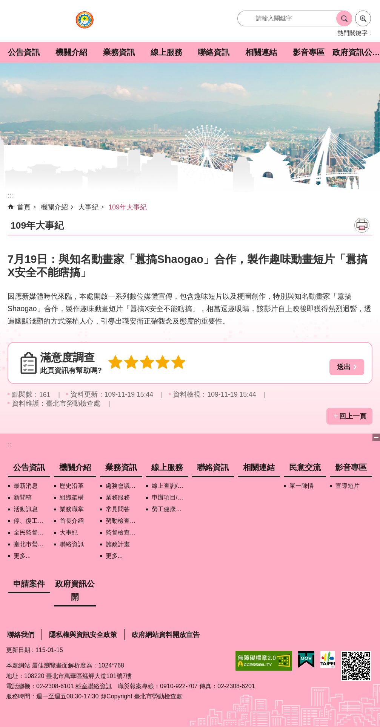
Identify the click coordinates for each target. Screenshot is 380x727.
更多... (22, 556)
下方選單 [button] (376, 437)
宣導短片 (347, 486)
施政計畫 (118, 544)
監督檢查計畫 (124, 532)
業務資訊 (119, 52)
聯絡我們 (20, 634)
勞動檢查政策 (124, 521)
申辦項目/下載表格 (170, 497)
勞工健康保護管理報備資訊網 (170, 509)
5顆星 (172, 363)
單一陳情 (301, 486)
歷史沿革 (72, 486)
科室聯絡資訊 (93, 686)
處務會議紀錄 (124, 486)
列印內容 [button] (361, 225)
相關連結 (261, 52)
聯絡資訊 (213, 52)
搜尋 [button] (344, 18)
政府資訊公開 (356, 52)
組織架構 (72, 497)
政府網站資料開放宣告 (166, 634)
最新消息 (26, 486)
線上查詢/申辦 (170, 486)
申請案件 (29, 583)
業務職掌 (72, 509)
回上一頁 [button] (352, 416)
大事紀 (88, 207)
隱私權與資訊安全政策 (83, 634)
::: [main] (10, 196)
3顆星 (143, 363)
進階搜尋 (363, 18)
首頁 (24, 207)
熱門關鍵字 (352, 33)
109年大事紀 (128, 207)
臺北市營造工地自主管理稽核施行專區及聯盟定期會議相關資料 (32, 544)
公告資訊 (24, 52)
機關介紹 (71, 52)
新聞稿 (23, 497)
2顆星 (129, 363)
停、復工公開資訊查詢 (32, 521)
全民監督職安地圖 (32, 532)
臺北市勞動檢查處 (84, 24)
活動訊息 (26, 509)
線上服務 (166, 52)
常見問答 (118, 509)
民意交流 (305, 467)
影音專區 (309, 52)
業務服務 (118, 497)
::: (8, 444)
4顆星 (158, 363)
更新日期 (18, 650)
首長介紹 (72, 521)
